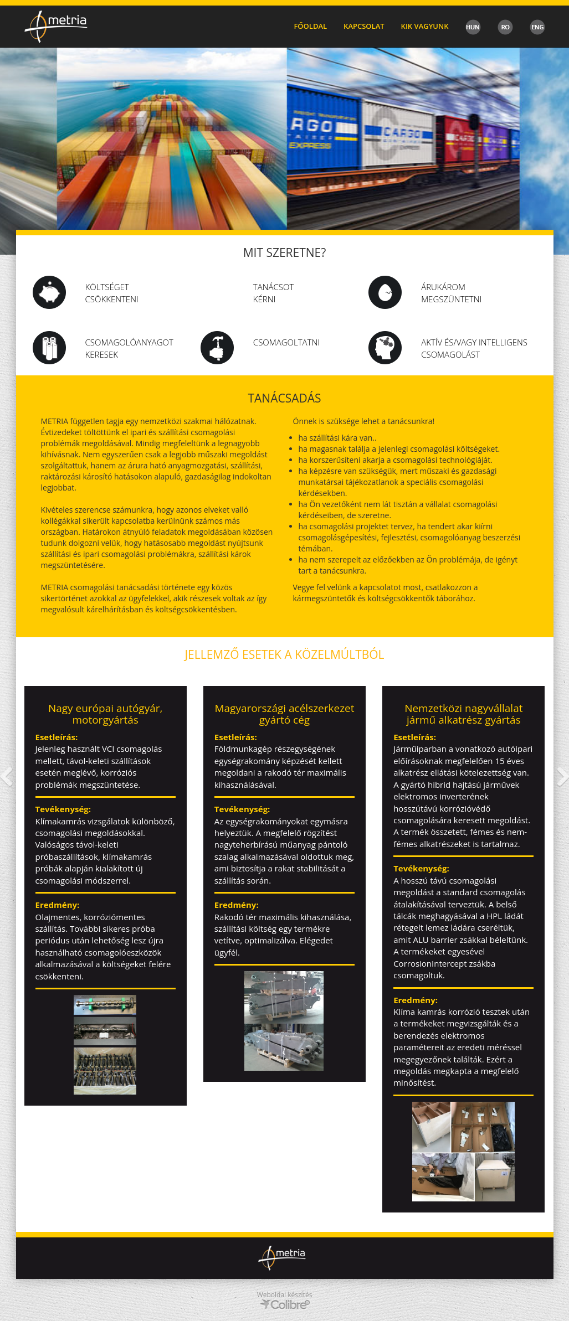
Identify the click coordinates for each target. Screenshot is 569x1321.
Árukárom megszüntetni (451, 292)
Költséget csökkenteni (112, 292)
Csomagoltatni (286, 342)
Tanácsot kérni (273, 292)
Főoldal (310, 26)
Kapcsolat (364, 26)
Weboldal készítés (284, 1294)
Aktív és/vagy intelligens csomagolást (474, 348)
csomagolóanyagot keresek (129, 348)
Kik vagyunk (425, 26)
